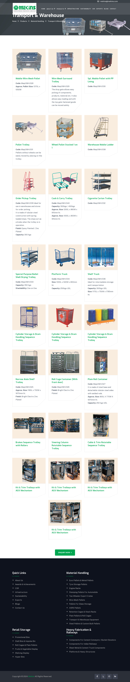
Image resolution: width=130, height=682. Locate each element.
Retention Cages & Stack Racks (82, 612)
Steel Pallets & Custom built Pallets (84, 624)
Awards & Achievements (25, 584)
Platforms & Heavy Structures (82, 652)
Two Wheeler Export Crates (81, 596)
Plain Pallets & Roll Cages (80, 616)
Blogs (106, 8)
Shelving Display (22, 653)
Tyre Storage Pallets (78, 584)
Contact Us (20, 608)
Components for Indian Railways (83, 644)
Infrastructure (73, 8)
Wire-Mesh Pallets (77, 600)
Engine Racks (75, 588)
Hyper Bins (20, 657)
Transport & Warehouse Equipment (84, 620)
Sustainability (85, 8)
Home (43, 8)
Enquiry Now (65, 552)
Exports (99, 8)
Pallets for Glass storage (80, 604)
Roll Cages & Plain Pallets (26, 645)
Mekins (31, 676)
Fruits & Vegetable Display (26, 649)
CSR (93, 8)
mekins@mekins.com (109, 1)
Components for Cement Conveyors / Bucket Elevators (92, 640)
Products (60, 9)
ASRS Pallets (75, 608)
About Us (50, 9)
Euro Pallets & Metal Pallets (81, 580)
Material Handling (37, 21)
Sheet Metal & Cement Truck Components (87, 648)
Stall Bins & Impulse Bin (25, 641)
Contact (113, 8)
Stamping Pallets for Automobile (83, 592)
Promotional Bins (22, 637)
